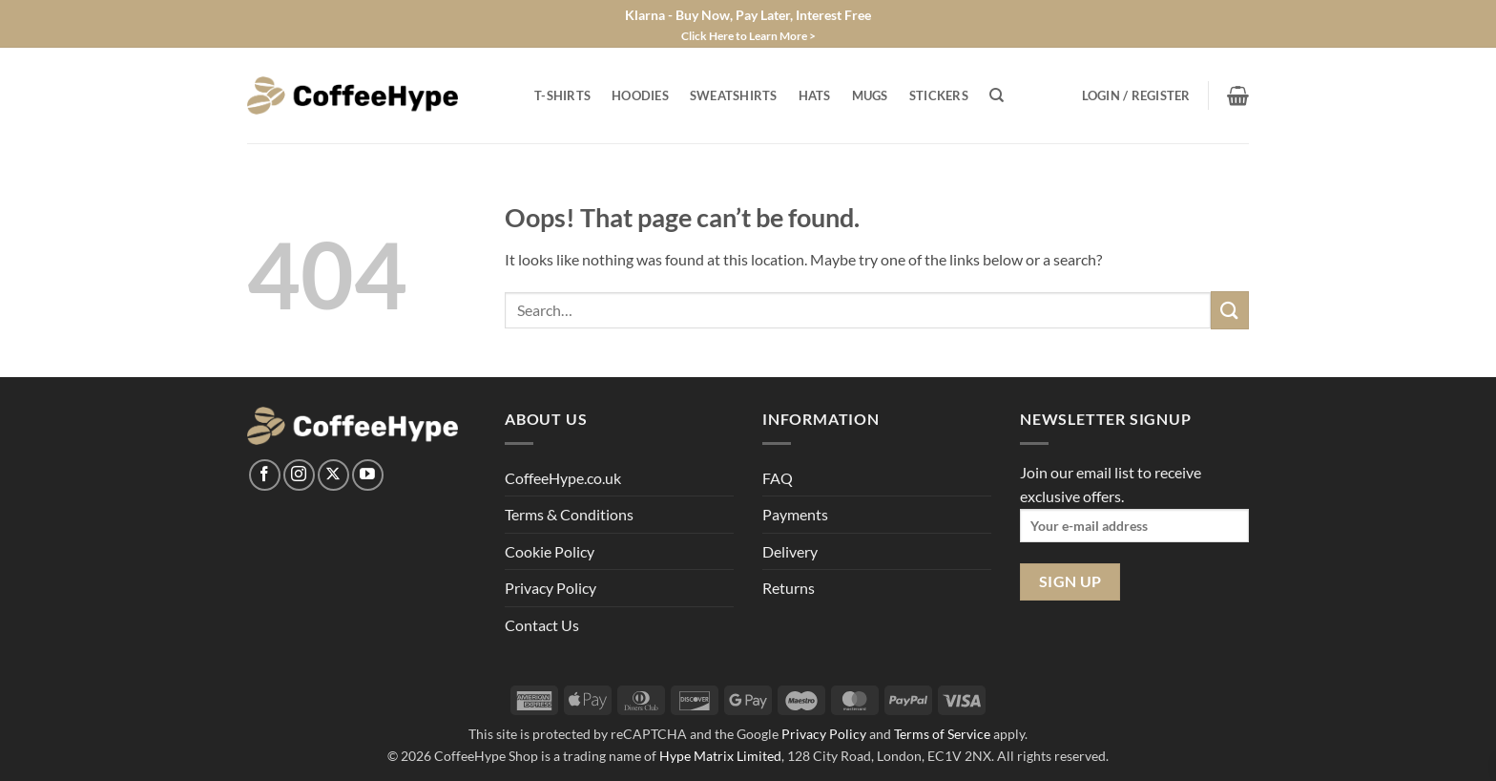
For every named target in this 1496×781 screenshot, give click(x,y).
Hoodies (640, 95)
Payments (795, 514)
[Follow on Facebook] (264, 475)
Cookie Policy (549, 551)
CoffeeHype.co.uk (563, 478)
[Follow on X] (333, 475)
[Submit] (1230, 309)
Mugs (870, 95)
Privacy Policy (550, 588)
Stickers (938, 95)
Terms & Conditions (569, 514)
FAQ (777, 478)
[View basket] (1238, 95)
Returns (788, 588)
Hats (815, 95)
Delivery (790, 551)
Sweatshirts (734, 95)
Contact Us (542, 625)
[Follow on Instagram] (299, 475)
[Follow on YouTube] (368, 475)
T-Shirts (562, 95)
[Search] (996, 95)
